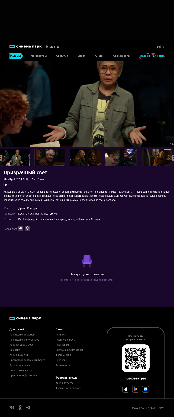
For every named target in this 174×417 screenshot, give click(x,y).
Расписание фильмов (22, 334)
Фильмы (15, 55)
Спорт (81, 55)
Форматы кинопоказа (69, 388)
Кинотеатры (38, 55)
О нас (59, 329)
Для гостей (16, 329)
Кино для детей (64, 383)
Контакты (61, 334)
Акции (99, 55)
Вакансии (61, 360)
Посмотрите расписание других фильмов (87, 280)
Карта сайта (63, 365)
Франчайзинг (63, 355)
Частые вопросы (65, 339)
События (62, 55)
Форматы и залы (67, 377)
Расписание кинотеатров (24, 339)
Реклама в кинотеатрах (69, 350)
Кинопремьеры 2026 (21, 345)
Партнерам (62, 345)
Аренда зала (121, 55)
